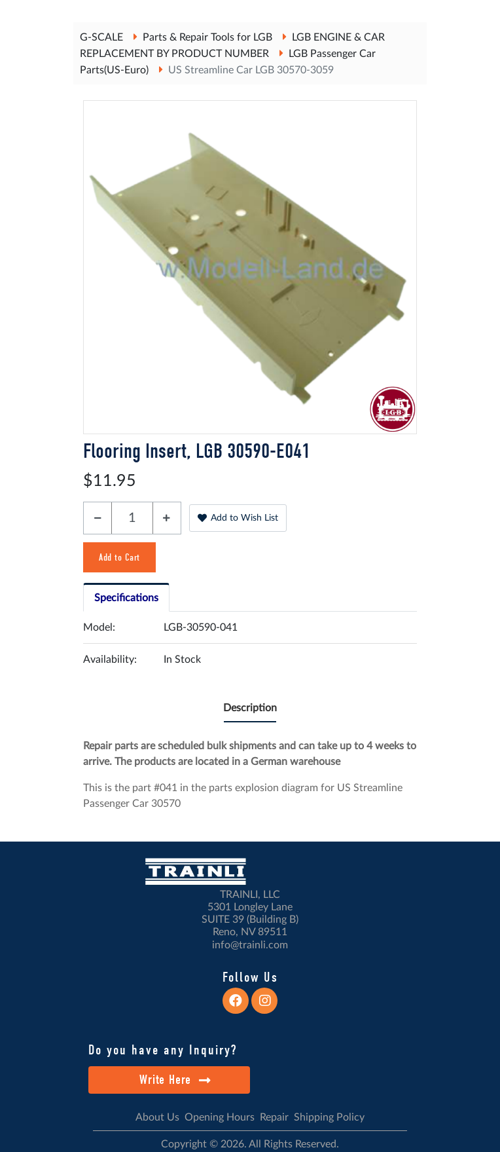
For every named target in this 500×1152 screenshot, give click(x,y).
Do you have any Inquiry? (162, 1050)
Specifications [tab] (126, 598)
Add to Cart (119, 557)
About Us (157, 1117)
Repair (274, 1117)
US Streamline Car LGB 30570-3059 (251, 70)
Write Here (175, 1079)
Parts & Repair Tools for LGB (207, 37)
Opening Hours (220, 1117)
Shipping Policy (329, 1117)
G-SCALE (101, 37)
